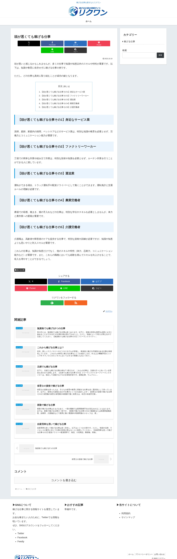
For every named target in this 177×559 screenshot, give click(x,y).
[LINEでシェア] (89, 43)
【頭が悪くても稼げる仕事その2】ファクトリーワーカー (64, 89)
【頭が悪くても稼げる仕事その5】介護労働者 (59, 101)
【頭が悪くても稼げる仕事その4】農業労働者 (59, 97)
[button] (106, 43)
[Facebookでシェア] (39, 43)
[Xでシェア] (22, 43)
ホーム (128, 551)
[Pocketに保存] (72, 43)
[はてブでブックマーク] (55, 43)
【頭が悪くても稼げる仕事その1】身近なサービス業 (62, 85)
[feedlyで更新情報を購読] (61, 296)
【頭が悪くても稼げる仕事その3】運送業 (57, 93)
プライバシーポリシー (142, 551)
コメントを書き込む (64, 477)
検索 (124, 50)
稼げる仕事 (19, 264)
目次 (60, 79)
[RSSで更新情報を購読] (66, 296)
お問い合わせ (159, 551)
